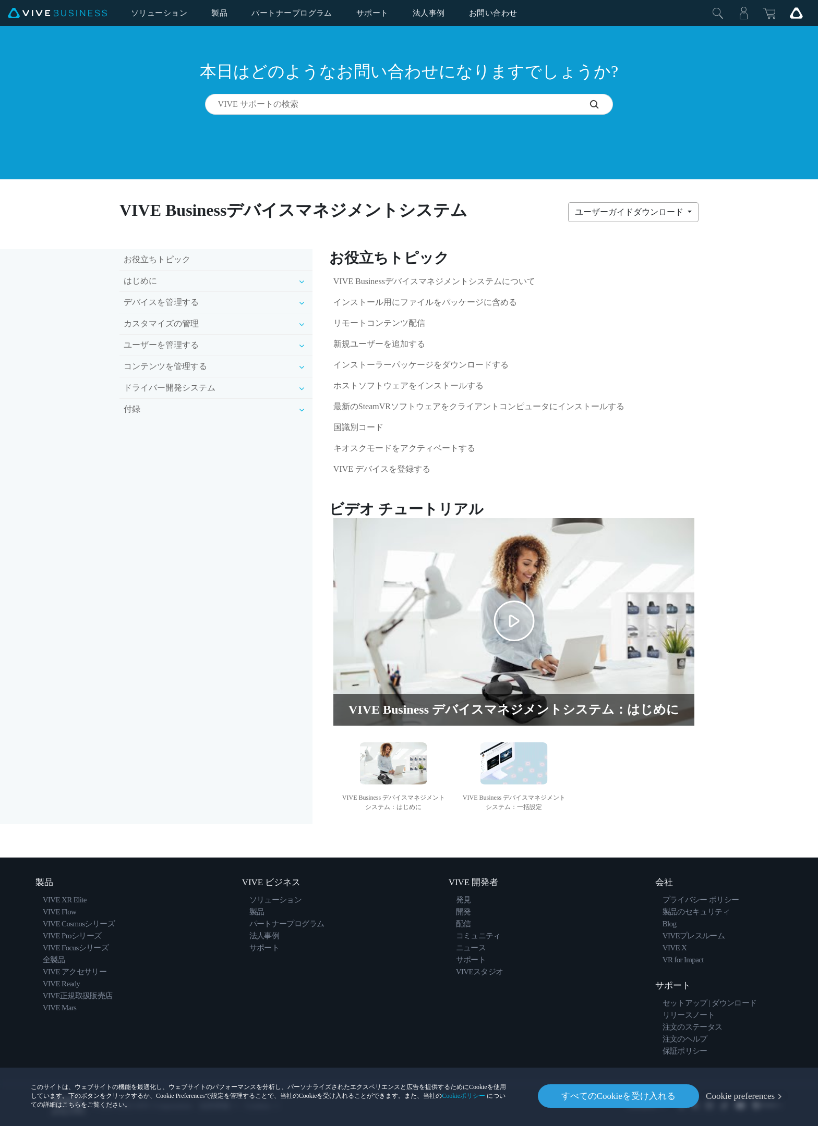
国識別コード (358, 427)
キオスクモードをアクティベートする (404, 448)
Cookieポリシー (463, 1095)
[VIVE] (57, 13)
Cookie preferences (740, 1096)
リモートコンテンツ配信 (379, 323)
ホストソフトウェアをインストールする (408, 385)
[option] (393, 775)
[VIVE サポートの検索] (602, 104)
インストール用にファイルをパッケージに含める (425, 302)
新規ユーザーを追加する (379, 343)
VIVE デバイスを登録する (381, 468)
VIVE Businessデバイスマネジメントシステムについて (434, 281)
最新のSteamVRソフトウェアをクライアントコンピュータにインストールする (478, 406)
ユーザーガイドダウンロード (630, 211)
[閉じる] (718, 13)
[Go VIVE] (796, 13)
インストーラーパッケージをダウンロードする (421, 364)
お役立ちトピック (157, 259)
